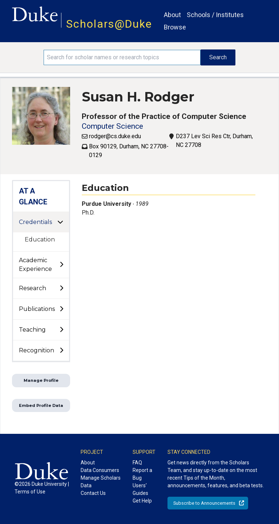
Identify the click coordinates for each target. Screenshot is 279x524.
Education (40, 239)
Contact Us (93, 493)
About (172, 15)
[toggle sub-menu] (61, 265)
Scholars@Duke (109, 23)
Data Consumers (100, 470)
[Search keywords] (122, 57)
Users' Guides (140, 489)
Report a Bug (142, 474)
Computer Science (112, 126)
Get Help (142, 501)
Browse (175, 27)
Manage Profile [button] (41, 380)
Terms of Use (30, 492)
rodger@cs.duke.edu (115, 136)
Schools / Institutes (215, 15)
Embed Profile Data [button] (41, 405)
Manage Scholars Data (101, 481)
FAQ (137, 462)
